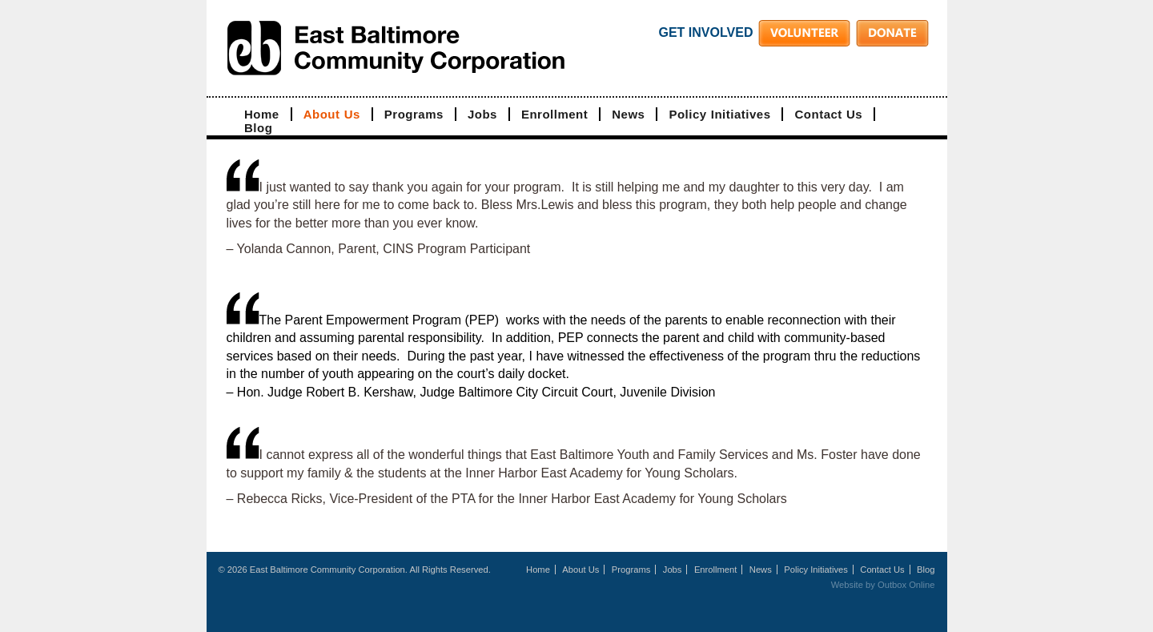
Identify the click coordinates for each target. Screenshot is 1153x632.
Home (261, 114)
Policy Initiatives (719, 114)
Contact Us (828, 114)
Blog (258, 128)
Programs (414, 114)
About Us (331, 114)
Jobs (482, 114)
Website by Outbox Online (883, 585)
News (628, 114)
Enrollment (554, 114)
